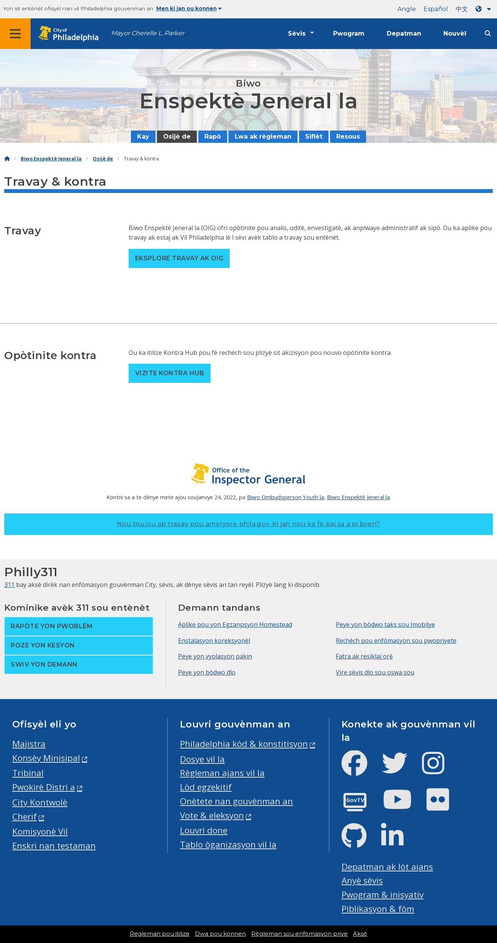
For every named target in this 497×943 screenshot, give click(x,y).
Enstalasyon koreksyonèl (214, 640)
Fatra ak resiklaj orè (364, 656)
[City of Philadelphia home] (70, 34)
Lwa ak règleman (263, 136)
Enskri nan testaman (54, 845)
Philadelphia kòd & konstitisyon (244, 744)
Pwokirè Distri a (43, 787)
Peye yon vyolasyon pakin (215, 656)
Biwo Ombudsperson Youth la (285, 497)
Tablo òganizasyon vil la (228, 844)
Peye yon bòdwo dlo (206, 672)
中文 (462, 9)
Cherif (24, 816)
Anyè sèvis (362, 880)
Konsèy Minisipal (46, 758)
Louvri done (203, 830)
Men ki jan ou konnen (189, 8)
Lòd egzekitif (206, 787)
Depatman (404, 33)
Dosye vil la (202, 759)
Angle (406, 9)
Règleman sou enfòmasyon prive (299, 933)
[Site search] (488, 33)
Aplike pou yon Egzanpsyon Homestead (235, 624)
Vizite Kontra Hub (169, 373)
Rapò (212, 136)
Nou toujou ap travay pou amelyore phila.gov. (248, 524)
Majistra (29, 744)
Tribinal (28, 773)
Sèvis (297, 33)
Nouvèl (454, 33)
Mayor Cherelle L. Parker (147, 33)
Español (435, 9)
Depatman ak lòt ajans (387, 867)
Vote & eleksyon (212, 815)
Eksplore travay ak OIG (179, 258)
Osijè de (177, 136)
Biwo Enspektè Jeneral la (51, 158)
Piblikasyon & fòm (378, 909)
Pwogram (349, 33)
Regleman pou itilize (160, 933)
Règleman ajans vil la (222, 773)
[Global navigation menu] (15, 33)
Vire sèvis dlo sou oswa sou (375, 672)
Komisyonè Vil (40, 831)
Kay (143, 136)
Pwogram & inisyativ (382, 895)
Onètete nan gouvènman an (236, 801)
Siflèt (313, 136)
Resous (348, 136)
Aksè (360, 933)
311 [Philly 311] (9, 584)
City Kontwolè (39, 802)
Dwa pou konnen (220, 933)
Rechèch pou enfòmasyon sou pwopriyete (396, 640)
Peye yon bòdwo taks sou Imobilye (385, 624)
